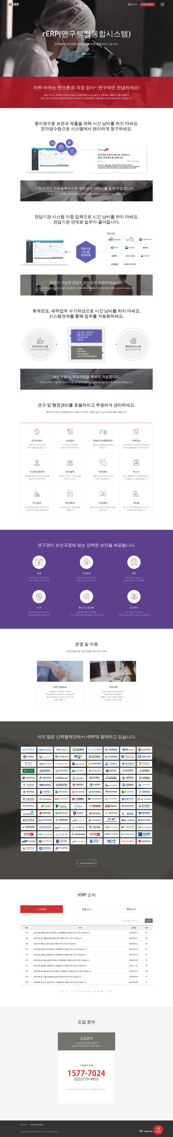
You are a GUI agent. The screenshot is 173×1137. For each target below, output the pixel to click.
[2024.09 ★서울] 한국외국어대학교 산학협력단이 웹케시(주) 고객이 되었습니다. (62, 971)
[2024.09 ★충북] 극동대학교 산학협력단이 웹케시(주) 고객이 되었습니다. (60, 966)
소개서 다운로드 (147, 4)
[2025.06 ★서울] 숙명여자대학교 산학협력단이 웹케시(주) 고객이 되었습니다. (62, 960)
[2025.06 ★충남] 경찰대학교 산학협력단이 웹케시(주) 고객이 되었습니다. (60, 955)
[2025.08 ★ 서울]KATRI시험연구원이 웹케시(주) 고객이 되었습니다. (58, 938)
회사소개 (23, 1124)
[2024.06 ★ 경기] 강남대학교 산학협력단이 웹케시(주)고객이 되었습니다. (60, 982)
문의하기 (135, 4)
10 (101, 991)
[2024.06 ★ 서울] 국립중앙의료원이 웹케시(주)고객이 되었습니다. (57, 977)
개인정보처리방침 (36, 1124)
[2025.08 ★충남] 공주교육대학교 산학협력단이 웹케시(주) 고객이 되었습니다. (62, 932)
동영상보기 (86, 53)
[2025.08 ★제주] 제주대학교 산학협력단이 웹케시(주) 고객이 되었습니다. (60, 949)
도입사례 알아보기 (86, 863)
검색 (148, 920)
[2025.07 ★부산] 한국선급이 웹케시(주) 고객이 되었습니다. (55, 944)
